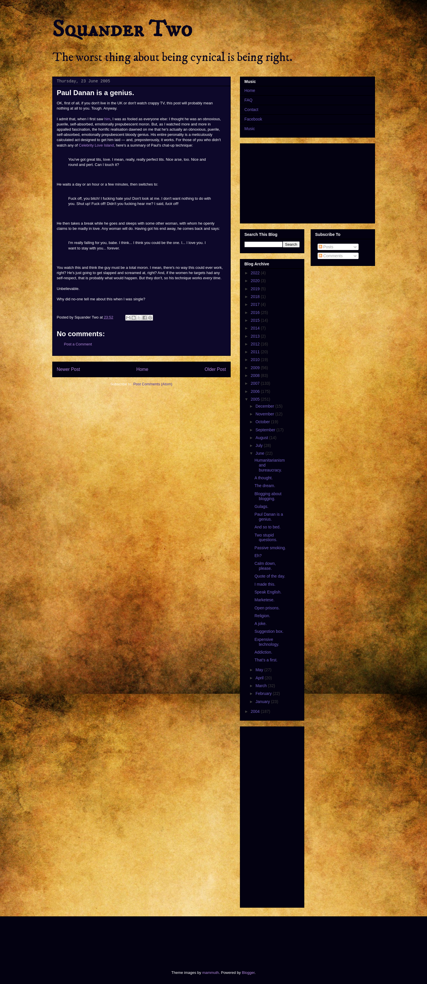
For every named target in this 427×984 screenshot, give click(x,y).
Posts (326, 247)
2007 (256, 383)
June (260, 453)
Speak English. (267, 592)
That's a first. (265, 660)
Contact (251, 109)
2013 (256, 336)
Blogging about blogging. (267, 496)
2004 (256, 711)
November (265, 414)
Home (142, 369)
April (260, 678)
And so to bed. (267, 527)
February (264, 693)
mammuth (210, 972)
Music (250, 128)
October (263, 421)
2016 (256, 312)
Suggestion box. (268, 631)
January (263, 701)
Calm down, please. (265, 566)
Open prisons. (266, 608)
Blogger (248, 972)
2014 (256, 328)
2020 (256, 280)
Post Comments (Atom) (152, 384)
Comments (331, 256)
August (262, 437)
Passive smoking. (270, 547)
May (260, 669)
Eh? (258, 555)
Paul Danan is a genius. (268, 516)
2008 (256, 375)
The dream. (264, 485)
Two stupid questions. (265, 537)
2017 (256, 304)
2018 (256, 296)
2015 (256, 320)
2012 (256, 344)
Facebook (253, 119)
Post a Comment (78, 344)
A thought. (263, 478)
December (265, 406)
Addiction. (263, 652)
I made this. (264, 584)
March (262, 685)
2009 (256, 367)
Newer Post (68, 369)
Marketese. (264, 600)
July (260, 445)
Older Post (215, 369)
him (107, 119)
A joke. (260, 623)
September (266, 430)
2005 (256, 399)
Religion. (262, 615)
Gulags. (261, 506)
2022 (256, 273)
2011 (256, 351)
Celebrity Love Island (96, 145)
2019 (256, 288)
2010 (256, 359)
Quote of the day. (269, 576)
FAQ (249, 100)
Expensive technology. (266, 642)
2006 (256, 391)
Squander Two (122, 29)
